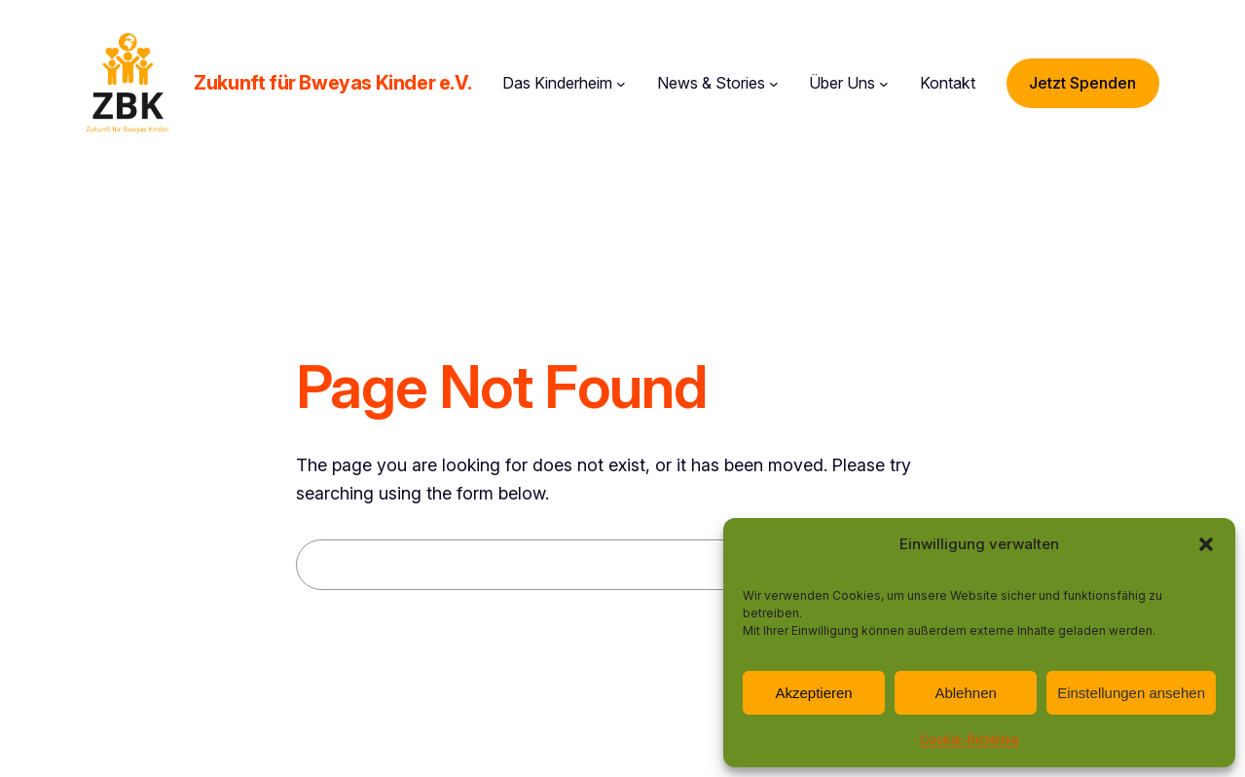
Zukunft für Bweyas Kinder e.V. (332, 82)
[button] (1206, 544)
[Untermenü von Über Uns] (884, 84)
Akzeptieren (813, 692)
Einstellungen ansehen (1131, 692)
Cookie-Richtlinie (969, 739)
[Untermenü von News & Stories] (774, 84)
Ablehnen (965, 692)
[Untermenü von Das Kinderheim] (621, 84)
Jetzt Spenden (1082, 82)
